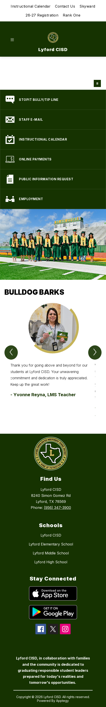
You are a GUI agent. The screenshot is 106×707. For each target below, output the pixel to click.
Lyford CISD (51, 535)
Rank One (71, 15)
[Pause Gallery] (97, 83)
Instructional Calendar (31, 6)
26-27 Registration (42, 15)
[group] (53, 360)
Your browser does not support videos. (53, 73)
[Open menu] (12, 39)
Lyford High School (50, 562)
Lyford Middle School (51, 553)
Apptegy (62, 701)
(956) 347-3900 (57, 507)
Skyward (87, 6)
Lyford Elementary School (51, 544)
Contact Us (65, 6)
